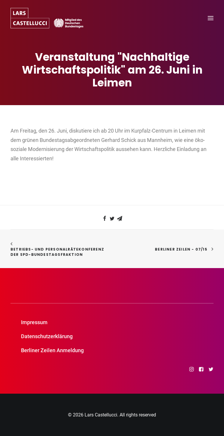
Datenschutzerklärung (47, 336)
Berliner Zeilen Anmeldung (52, 350)
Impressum (34, 322)
